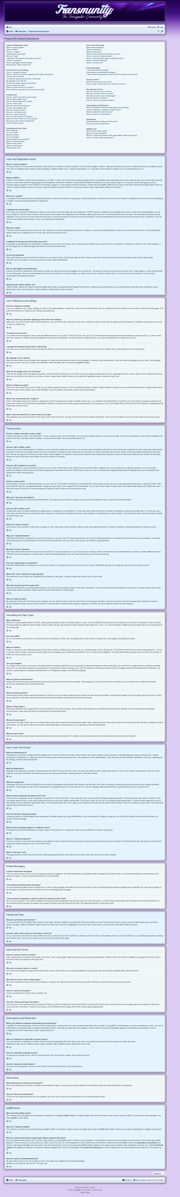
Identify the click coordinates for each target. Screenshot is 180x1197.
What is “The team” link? (94, 63)
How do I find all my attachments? (98, 124)
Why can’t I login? (12, 56)
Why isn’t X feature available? (96, 133)
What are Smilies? (12, 135)
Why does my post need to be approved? (20, 121)
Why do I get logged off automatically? (19, 63)
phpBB (79, 363)
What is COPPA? (12, 49)
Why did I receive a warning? (16, 114)
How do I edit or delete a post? (16, 99)
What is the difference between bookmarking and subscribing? (107, 107)
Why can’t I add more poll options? (18, 106)
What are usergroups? (94, 52)
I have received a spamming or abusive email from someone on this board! (112, 74)
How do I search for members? (96, 98)
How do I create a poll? (14, 103)
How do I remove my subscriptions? (98, 114)
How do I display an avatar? (15, 85)
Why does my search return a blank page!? (101, 96)
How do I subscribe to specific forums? (99, 112)
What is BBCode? (12, 130)
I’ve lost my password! (13, 60)
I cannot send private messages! (97, 70)
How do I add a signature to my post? (19, 101)
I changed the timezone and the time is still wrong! (23, 79)
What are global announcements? (17, 139)
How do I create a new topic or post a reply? (21, 97)
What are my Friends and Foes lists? (99, 82)
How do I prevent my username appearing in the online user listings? (29, 74)
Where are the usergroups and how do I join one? (103, 54)
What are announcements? (15, 141)
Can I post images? (13, 137)
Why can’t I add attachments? (16, 112)
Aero (76, 1187)
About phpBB (11, 1118)
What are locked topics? (14, 146)
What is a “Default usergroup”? (96, 60)
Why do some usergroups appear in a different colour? (105, 58)
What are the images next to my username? (21, 83)
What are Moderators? (94, 49)
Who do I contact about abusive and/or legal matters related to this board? (111, 135)
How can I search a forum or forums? (99, 91)
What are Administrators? (95, 47)
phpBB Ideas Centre (107, 1129)
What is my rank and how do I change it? (20, 87)
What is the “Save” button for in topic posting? (22, 118)
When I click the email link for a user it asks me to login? (25, 89)
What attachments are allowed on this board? (101, 121)
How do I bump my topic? (15, 123)
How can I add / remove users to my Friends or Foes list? (106, 84)
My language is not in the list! (16, 81)
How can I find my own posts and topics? (100, 100)
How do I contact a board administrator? (100, 137)
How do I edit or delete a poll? (16, 108)
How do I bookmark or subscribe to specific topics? (103, 110)
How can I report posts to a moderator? (19, 116)
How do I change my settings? (16, 72)
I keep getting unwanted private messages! (101, 72)
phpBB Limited (68, 1116)
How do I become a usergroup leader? (99, 56)
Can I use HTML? (12, 132)
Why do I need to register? (15, 47)
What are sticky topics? (14, 143)
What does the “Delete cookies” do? (18, 65)
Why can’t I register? (13, 52)
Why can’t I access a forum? (16, 110)
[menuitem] (9, 27)
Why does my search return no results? (99, 93)
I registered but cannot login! (16, 54)
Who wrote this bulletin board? (96, 131)
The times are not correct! (15, 76)
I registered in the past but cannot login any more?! (23, 58)
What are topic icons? (13, 148)
